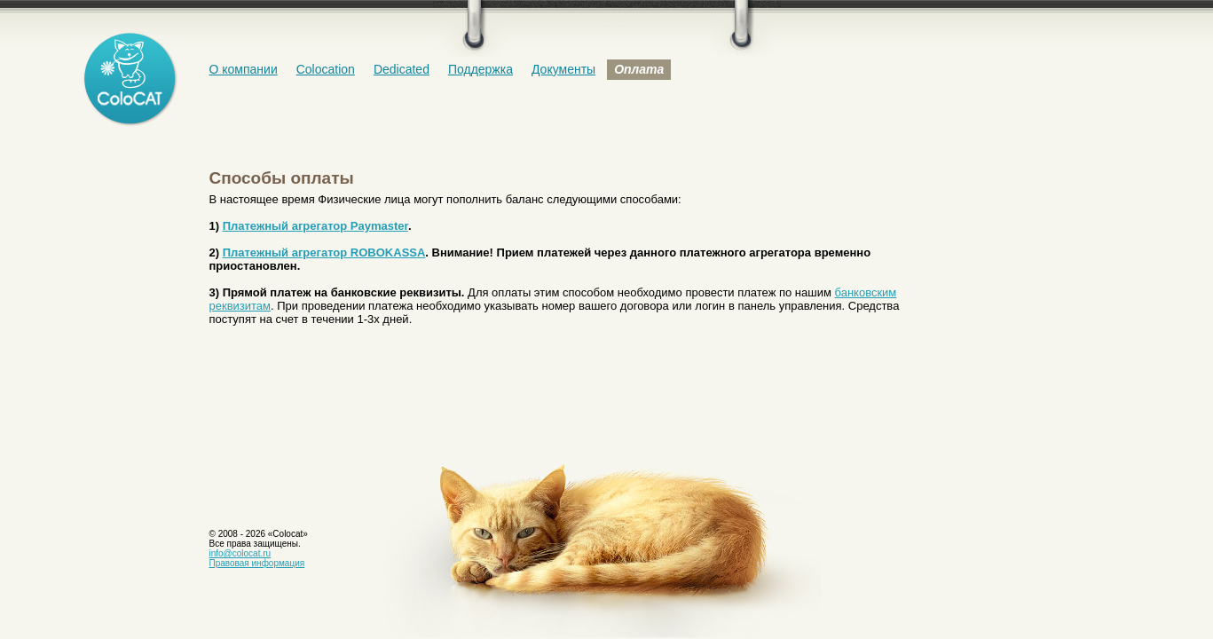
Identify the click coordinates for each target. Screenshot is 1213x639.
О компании (243, 69)
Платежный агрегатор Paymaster (315, 226)
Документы (563, 69)
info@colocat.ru (240, 553)
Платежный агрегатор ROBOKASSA (324, 252)
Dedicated (401, 69)
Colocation (325, 69)
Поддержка (480, 69)
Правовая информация (257, 563)
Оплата (639, 69)
